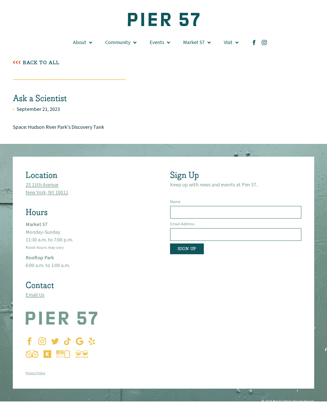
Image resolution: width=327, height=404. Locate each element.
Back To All (41, 62)
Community (117, 42)
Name (175, 202)
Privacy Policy (35, 373)
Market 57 (194, 42)
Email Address (182, 224)
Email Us (35, 295)
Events (157, 42)
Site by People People (298, 401)
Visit (228, 42)
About (79, 42)
